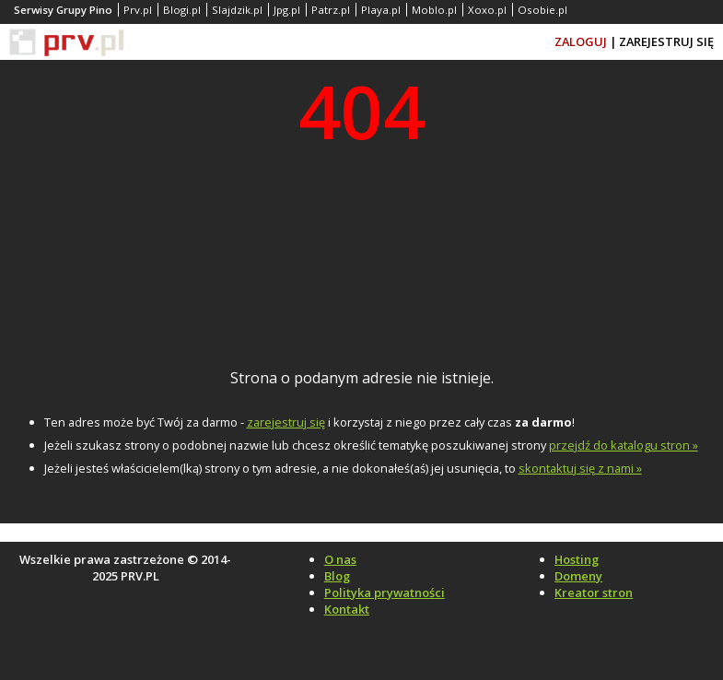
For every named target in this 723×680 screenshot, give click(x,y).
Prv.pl (137, 10)
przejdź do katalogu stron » (623, 445)
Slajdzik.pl (237, 10)
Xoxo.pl (487, 10)
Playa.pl (381, 10)
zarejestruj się (286, 422)
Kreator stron (593, 592)
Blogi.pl (182, 10)
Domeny (578, 576)
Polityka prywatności (384, 592)
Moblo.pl (434, 10)
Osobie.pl (542, 10)
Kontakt (346, 609)
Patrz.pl (330, 10)
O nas (340, 559)
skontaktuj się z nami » (580, 468)
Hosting (576, 559)
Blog (337, 576)
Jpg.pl (287, 10)
